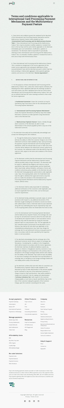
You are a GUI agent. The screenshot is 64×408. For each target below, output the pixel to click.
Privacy (28, 396)
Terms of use (35, 396)
